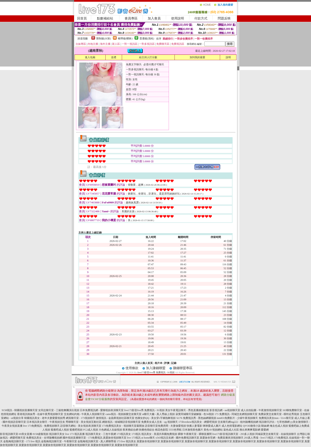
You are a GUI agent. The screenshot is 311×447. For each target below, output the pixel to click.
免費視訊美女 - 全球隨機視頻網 (44, 437)
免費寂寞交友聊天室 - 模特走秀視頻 (278, 414)
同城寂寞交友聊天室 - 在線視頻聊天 (275, 434)
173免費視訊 (281, 437)
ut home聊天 (148, 437)
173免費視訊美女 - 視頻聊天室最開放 (123, 425)
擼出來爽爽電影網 (250, 429)
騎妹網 (265, 425)
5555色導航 (175, 429)
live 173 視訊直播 (75, 434)
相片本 (158, 363)
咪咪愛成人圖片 (212, 425)
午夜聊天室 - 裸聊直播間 (198, 434)
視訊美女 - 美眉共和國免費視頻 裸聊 (162, 434)
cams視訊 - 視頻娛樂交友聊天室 (124, 414)
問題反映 (224, 18)
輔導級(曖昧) (125, 38)
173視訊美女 (124, 434)
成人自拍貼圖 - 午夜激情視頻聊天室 (261, 410)
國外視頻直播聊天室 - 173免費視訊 (82, 437)
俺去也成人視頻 (279, 425)
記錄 (173, 363)
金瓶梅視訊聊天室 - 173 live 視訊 (21, 441)
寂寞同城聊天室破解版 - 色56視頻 (195, 414)
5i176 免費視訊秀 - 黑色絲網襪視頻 (196, 418)
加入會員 (154, 18)
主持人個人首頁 (144, 363)
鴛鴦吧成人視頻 (60, 429)
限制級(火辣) (103, 38)
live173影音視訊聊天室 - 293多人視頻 (233, 434)
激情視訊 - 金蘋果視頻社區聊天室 (115, 418)
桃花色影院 (161, 429)
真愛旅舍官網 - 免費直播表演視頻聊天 (221, 437)
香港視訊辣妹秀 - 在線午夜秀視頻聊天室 (40, 414)
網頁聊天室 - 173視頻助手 (80, 418)
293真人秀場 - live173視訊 (258, 437)
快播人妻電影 (194, 425)
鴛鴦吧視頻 (76, 429)
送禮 (113, 57)
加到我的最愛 (197, 57)
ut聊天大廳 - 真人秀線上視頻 (158, 414)
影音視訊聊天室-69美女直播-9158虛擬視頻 (24, 434)
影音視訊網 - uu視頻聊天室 (224, 410)
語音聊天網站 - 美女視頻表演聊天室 (80, 425)
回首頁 (82, 18)
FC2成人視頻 (90, 429)
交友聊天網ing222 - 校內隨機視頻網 (238, 421)
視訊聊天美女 (57, 434)
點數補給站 (105, 18)
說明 (228, 57)
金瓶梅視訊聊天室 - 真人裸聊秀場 (97, 441)
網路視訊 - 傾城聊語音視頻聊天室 (121, 421)
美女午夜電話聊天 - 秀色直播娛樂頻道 (187, 410)
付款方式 (200, 18)
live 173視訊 (134, 437)
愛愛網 (265, 429)
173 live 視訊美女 (126, 441)
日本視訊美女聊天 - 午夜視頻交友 (46, 421)
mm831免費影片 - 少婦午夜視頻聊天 (237, 418)
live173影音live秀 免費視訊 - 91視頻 (155, 372)
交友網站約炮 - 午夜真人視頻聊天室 (84, 414)
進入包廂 (90, 57)
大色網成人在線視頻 (110, 429)
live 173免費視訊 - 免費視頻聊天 (41, 425)
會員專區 (131, 18)
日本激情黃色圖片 (192, 429)
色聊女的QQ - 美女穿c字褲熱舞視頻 (155, 418)
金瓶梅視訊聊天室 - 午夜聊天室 (59, 441)
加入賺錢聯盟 (155, 368)
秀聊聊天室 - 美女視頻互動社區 (84, 421)
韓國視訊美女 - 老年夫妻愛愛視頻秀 (44, 418)
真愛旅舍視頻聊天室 (114, 437)
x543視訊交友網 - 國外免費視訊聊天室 (177, 437)
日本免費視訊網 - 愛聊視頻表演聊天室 (102, 410)
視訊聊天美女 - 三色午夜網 (100, 434)
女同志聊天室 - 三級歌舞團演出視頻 (58, 410)
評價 (166, 363)
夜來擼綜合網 (130, 429)
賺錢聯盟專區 (182, 368)
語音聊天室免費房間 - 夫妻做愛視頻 (165, 425)
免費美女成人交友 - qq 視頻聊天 (159, 421)
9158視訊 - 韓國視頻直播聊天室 (20, 410)
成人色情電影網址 (232, 425)
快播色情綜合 (146, 429)
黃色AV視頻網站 (213, 429)
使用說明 (177, 18)
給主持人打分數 (148, 57)
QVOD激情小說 (252, 425)
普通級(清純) (147, 38)
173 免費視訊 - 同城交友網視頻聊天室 (236, 414)
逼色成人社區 (231, 429)
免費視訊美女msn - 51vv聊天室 (276, 418)
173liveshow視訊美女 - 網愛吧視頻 (197, 421)
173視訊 (136, 434)
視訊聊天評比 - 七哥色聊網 (274, 421)
